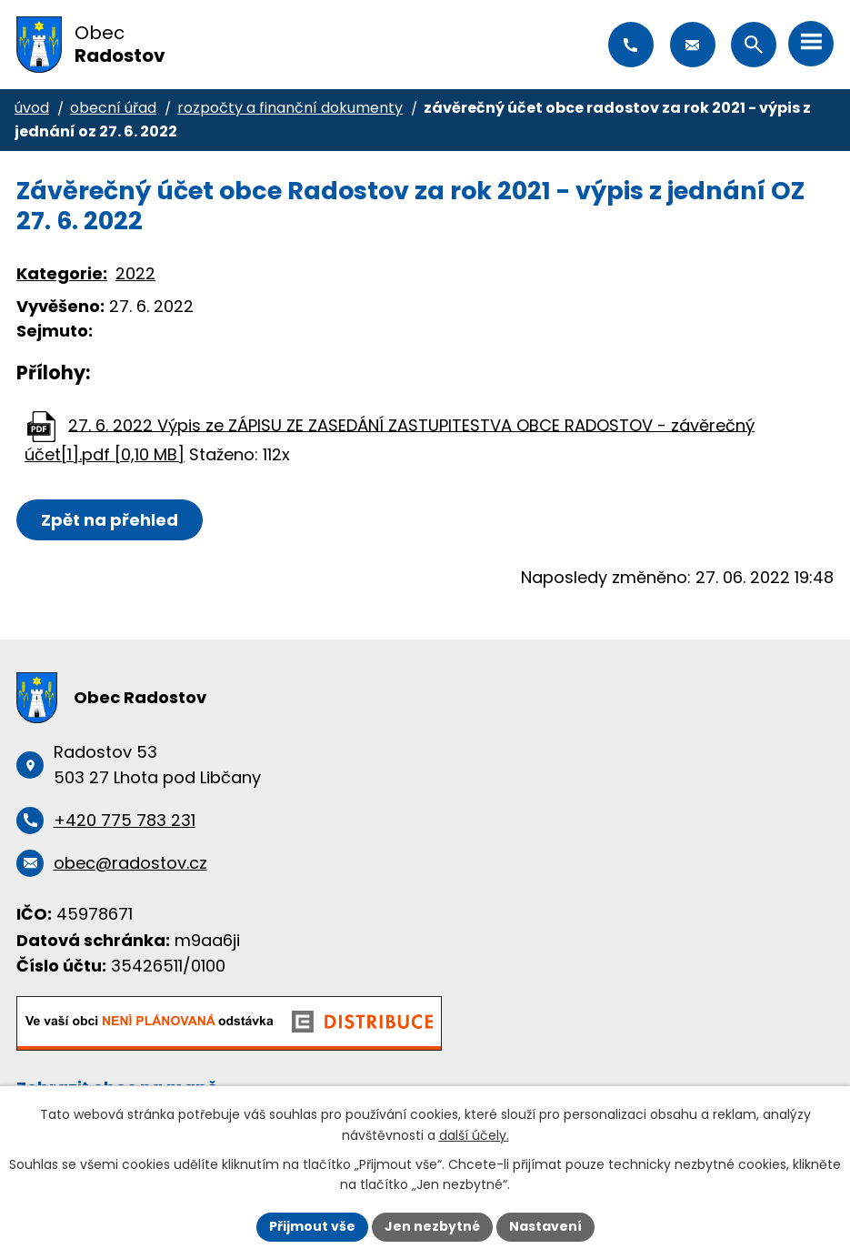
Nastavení (545, 1226)
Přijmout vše (312, 1226)
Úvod (32, 107)
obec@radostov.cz (692, 44)
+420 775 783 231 (631, 44)
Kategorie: (61, 273)
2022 (135, 273)
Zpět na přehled (109, 520)
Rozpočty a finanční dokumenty (290, 107)
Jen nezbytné (432, 1226)
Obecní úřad (113, 107)
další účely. (474, 1135)
